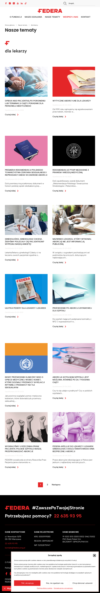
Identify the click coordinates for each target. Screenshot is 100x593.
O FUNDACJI (16, 17)
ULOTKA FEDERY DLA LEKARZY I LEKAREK (25, 308)
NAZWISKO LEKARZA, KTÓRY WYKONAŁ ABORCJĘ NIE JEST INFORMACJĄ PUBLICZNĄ (72, 241)
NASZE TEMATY (52, 17)
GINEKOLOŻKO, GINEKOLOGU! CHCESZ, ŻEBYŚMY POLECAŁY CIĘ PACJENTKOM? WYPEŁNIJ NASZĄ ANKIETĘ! (24, 241)
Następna (56, 485)
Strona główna (9, 25)
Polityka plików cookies (44, 588)
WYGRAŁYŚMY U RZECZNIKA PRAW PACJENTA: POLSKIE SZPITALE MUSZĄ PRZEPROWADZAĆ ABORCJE (23, 449)
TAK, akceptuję (27, 583)
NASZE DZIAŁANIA (33, 17)
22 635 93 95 (68, 516)
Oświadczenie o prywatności (63, 588)
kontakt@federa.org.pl (15, 548)
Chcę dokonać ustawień (82, 583)
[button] (94, 555)
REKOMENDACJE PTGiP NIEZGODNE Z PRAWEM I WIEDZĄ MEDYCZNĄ (71, 171)
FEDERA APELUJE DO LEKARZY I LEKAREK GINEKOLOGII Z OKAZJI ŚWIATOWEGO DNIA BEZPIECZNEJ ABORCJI (73, 449)
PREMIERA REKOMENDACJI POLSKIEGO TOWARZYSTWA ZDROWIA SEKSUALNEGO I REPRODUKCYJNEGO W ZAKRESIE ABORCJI (26, 172)
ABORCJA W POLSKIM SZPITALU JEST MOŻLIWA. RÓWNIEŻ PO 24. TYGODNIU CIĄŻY (71, 380)
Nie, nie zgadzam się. (55, 583)
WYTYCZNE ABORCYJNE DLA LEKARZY (72, 101)
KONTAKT (85, 17)
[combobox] (79, 3)
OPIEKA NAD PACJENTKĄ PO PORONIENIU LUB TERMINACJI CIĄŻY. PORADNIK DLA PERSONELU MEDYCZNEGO (25, 103)
